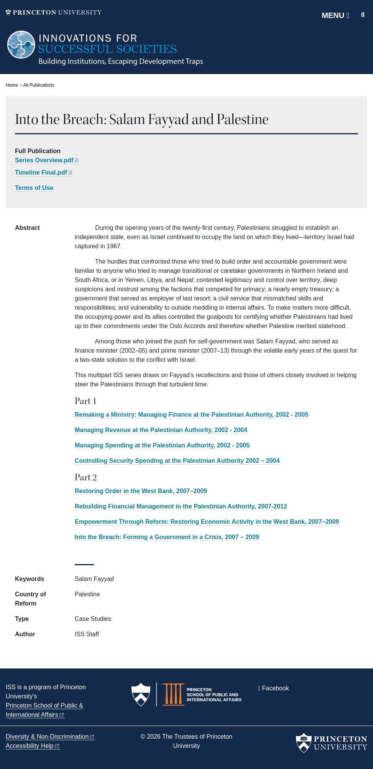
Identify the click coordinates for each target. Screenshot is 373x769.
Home (12, 85)
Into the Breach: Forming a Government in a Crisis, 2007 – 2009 (167, 537)
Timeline (44, 172)
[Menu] (335, 15)
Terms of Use (34, 188)
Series (47, 160)
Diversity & (50, 736)
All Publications (38, 85)
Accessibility (33, 746)
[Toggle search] (363, 15)
